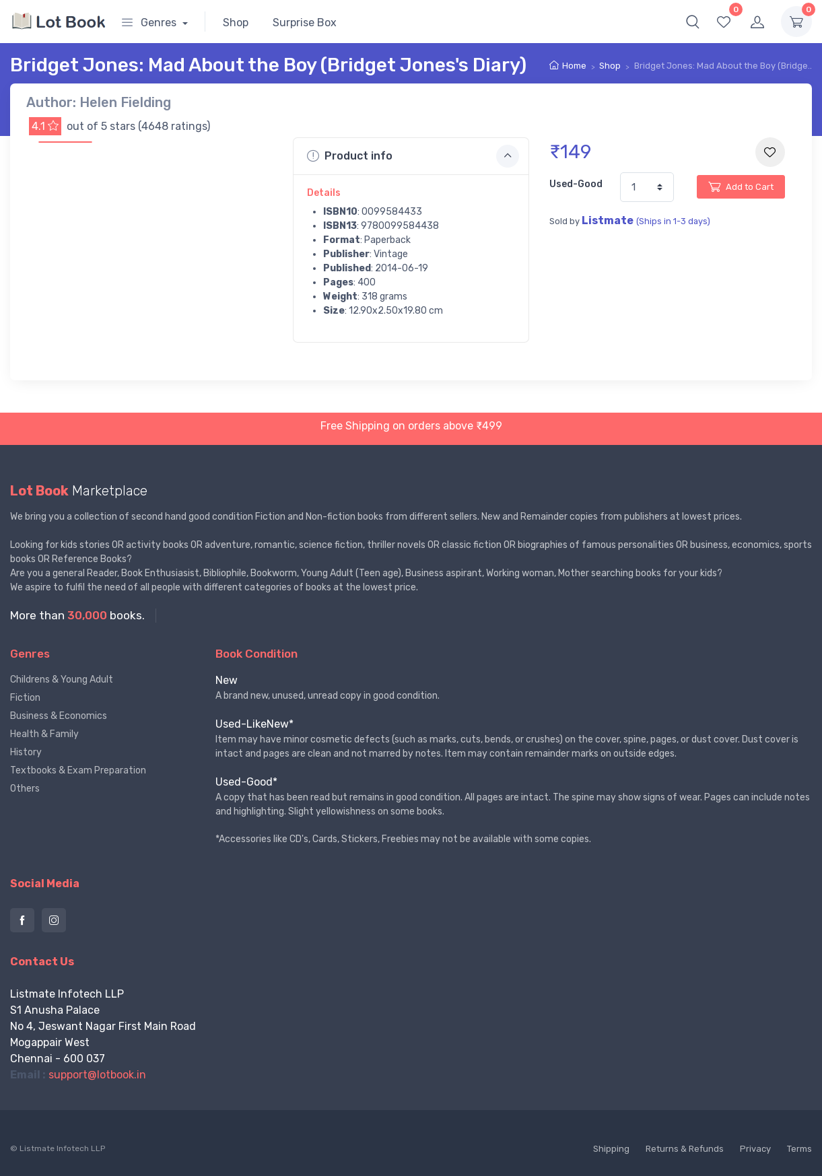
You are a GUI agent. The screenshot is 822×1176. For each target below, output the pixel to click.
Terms (799, 1149)
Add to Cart (741, 186)
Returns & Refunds (685, 1149)
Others (25, 788)
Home (574, 66)
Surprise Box (305, 22)
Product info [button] (412, 156)
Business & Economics (58, 716)
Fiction (25, 697)
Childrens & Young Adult (61, 679)
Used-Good (576, 184)
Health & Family (44, 734)
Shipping (611, 1149)
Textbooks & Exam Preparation (78, 770)
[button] (692, 21)
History (26, 752)
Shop (235, 22)
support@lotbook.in (97, 1074)
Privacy (755, 1149)
